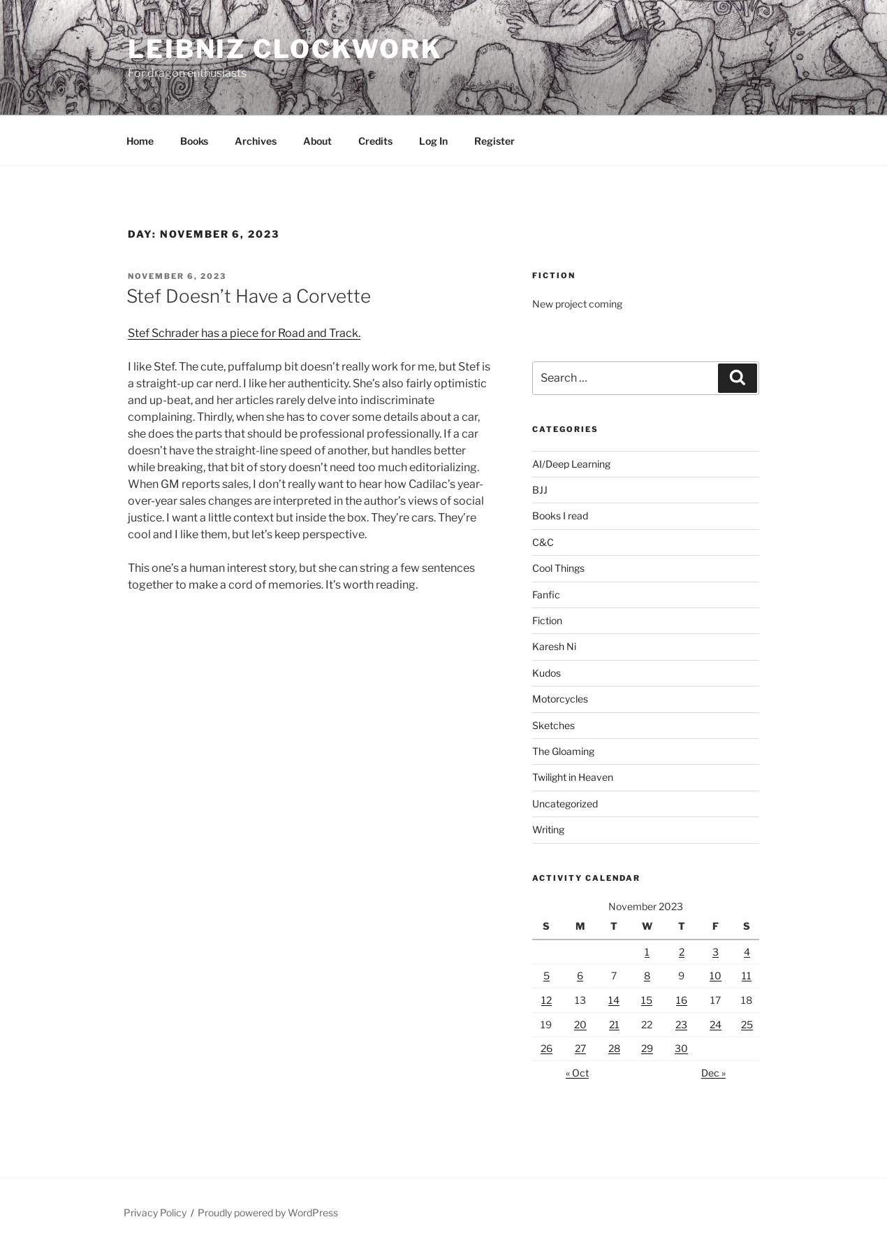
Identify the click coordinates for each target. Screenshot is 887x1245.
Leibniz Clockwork (285, 49)
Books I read (560, 515)
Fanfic (546, 594)
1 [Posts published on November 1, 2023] (647, 952)
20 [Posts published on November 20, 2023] (580, 1024)
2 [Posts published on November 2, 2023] (681, 952)
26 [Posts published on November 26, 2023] (546, 1048)
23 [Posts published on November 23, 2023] (681, 1024)
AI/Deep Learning (571, 464)
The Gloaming (563, 751)
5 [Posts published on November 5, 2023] (546, 975)
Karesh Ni (554, 646)
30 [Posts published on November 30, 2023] (681, 1048)
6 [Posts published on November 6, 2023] (580, 975)
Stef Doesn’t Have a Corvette (248, 296)
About (317, 141)
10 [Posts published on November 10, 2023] (715, 975)
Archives (256, 141)
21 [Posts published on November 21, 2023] (614, 1024)
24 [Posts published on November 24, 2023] (715, 1024)
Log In (433, 141)
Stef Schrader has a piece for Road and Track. (244, 333)
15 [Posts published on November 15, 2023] (646, 1000)
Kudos (546, 673)
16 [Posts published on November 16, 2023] (681, 1000)
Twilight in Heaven (572, 777)
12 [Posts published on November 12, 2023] (546, 1000)
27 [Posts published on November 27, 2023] (580, 1048)
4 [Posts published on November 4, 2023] (747, 952)
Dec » (713, 1073)
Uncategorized (565, 803)
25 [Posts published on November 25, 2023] (747, 1024)
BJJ (540, 490)
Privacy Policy (155, 1212)
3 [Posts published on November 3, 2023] (715, 952)
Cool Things (558, 568)
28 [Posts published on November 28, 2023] (614, 1048)
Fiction (547, 620)
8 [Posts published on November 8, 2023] (647, 975)
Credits (375, 141)
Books (194, 141)
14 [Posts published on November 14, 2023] (614, 1000)
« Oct (577, 1073)
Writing (548, 829)
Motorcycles (560, 699)
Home (140, 141)
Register (494, 141)
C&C (543, 542)
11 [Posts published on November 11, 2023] (747, 975)
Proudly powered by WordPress (268, 1212)
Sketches (553, 725)
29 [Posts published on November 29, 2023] (647, 1048)
